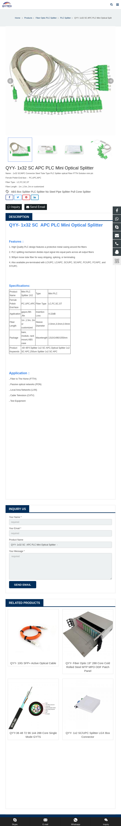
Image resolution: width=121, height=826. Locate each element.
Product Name (16, 540)
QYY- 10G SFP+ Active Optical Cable (33, 663)
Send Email (35, 206)
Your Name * (15, 517)
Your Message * (17, 551)
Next (111, 81)
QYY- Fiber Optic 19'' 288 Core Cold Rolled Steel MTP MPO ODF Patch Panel (88, 667)
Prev (10, 81)
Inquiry (13, 206)
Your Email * (15, 528)
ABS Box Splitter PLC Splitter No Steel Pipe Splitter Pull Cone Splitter (51, 191)
